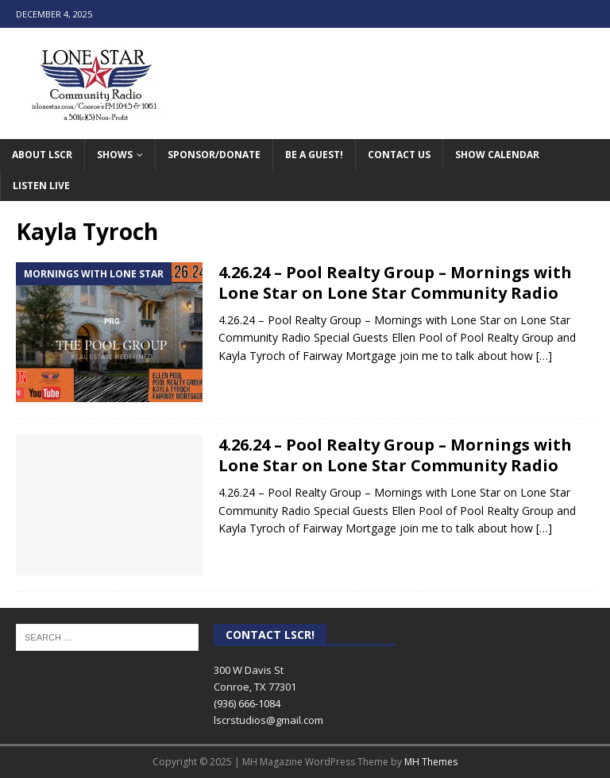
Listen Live (41, 185)
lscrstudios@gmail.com (268, 720)
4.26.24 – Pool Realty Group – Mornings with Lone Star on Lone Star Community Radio (395, 282)
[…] (544, 355)
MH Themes (431, 761)
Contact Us (399, 154)
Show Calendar (497, 154)
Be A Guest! (314, 154)
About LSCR (42, 154)
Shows (115, 154)
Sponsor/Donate (214, 154)
